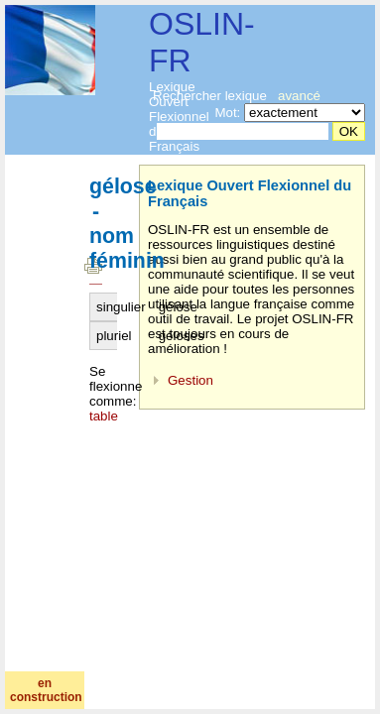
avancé (299, 95)
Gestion (190, 380)
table (103, 416)
